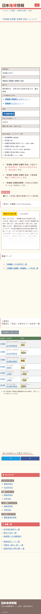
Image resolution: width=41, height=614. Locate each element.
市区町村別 (8, 487)
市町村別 (7, 499)
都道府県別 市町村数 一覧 (14, 548)
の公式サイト (16, 99)
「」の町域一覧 (22, 268)
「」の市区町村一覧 (16, 264)
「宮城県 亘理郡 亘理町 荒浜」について (19, 19)
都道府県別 (8, 484)
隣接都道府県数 (10, 517)
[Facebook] (30, 458)
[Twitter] (11, 458)
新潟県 (2, 367)
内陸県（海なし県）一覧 (13, 545)
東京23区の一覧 (10, 533)
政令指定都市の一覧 (12, 529)
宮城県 (2, 344)
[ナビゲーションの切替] (37, 5)
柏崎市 (9, 368)
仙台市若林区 (12, 346)
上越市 (9, 374)
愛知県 (2, 385)
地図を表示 (9, 114)
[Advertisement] (20, 44)
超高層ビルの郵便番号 (12, 536)
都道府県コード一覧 (12, 541)
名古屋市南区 (12, 386)
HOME (4, 612)
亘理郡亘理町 (12, 361)
